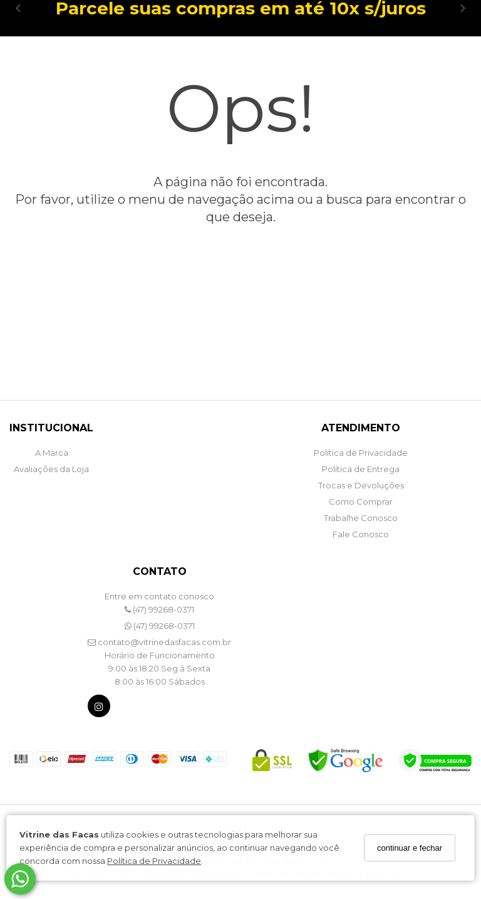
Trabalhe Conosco (361, 518)
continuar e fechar (409, 848)
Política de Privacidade (154, 861)
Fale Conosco (361, 534)
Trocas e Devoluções (361, 485)
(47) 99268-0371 (159, 609)
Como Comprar (361, 502)
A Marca (51, 453)
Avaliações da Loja (51, 469)
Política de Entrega (361, 469)
